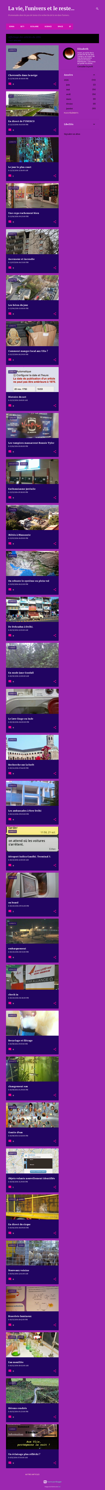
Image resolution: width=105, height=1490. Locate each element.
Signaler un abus (72, 134)
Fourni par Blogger (52, 1482)
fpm (59, 1486)
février (69, 104)
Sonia (11, 26)
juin (68, 85)
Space (59, 26)
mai (68, 89)
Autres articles (32, 1474)
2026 (66, 80)
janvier (69, 108)
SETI (21, 26)
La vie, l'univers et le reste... (41, 8)
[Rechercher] (97, 8)
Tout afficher (14, 41)
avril (68, 94)
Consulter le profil (85, 66)
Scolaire (33, 26)
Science (47, 26)
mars (68, 99)
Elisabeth (82, 48)
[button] (54, 84)
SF (69, 26)
